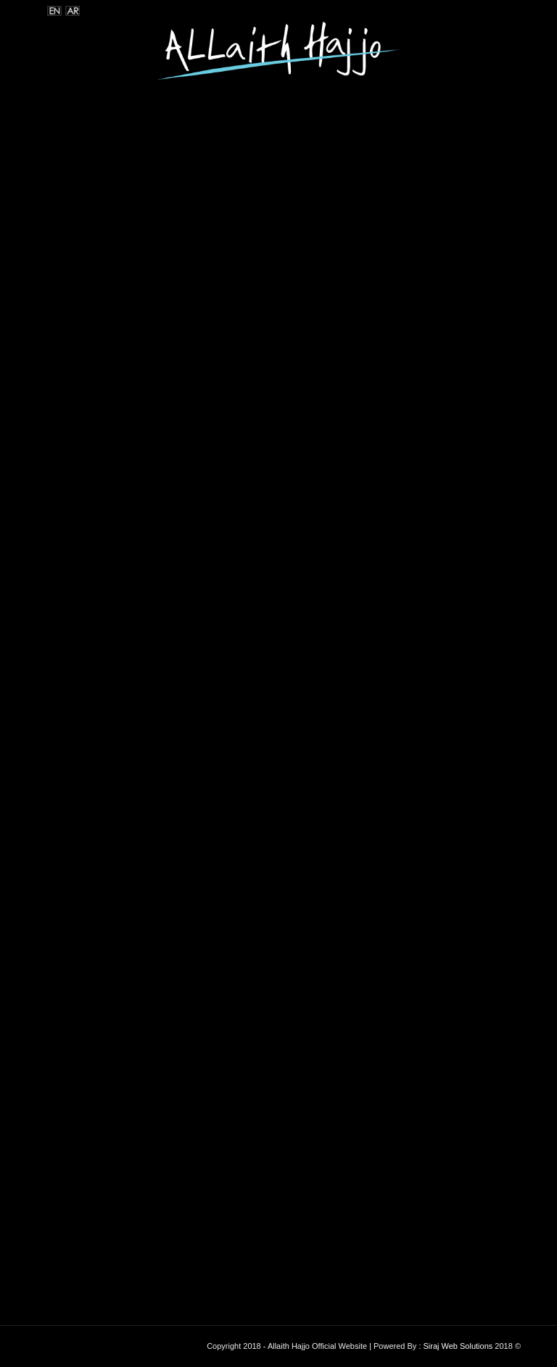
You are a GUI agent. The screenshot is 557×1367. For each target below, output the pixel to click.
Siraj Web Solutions (458, 1346)
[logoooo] (278, 54)
